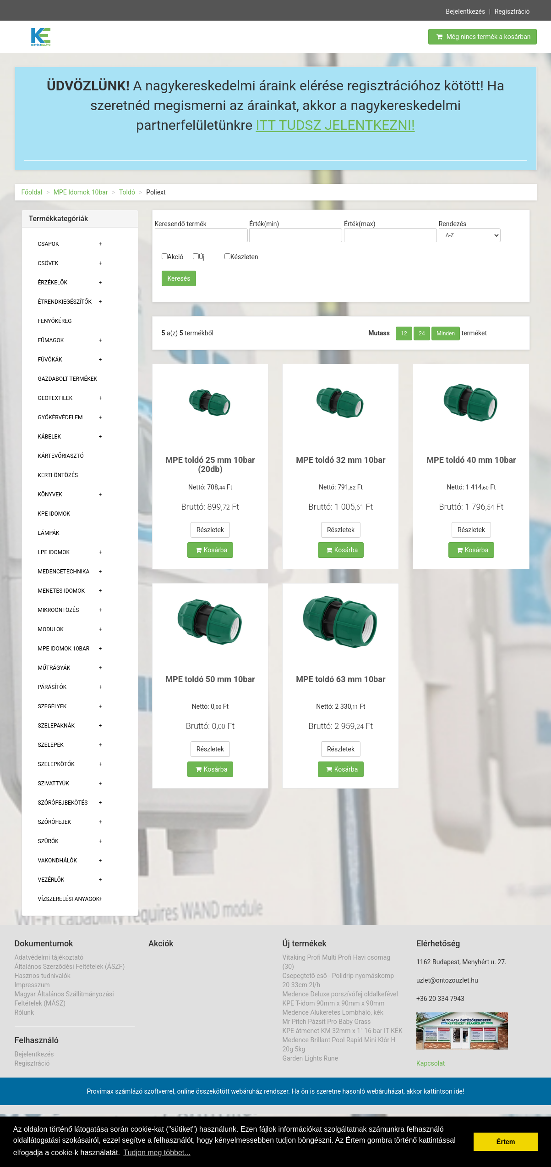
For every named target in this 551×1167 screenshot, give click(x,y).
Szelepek (51, 745)
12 (404, 333)
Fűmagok (51, 340)
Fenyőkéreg (55, 321)
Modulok (51, 629)
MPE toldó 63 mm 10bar (340, 679)
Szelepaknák (56, 725)
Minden (445, 333)
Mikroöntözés (58, 610)
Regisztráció (512, 10)
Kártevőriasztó (61, 456)
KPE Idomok (54, 514)
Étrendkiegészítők (65, 302)
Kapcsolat (430, 1063)
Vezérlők (51, 880)
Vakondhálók (57, 860)
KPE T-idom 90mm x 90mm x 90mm (334, 1003)
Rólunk (24, 1012)
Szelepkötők (56, 764)
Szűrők (48, 841)
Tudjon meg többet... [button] (156, 1152)
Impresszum (32, 985)
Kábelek (49, 436)
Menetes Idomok (61, 591)
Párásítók (52, 687)
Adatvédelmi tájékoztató (49, 957)
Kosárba (212, 550)
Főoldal (32, 192)
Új (198, 257)
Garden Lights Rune (310, 1058)
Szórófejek (54, 822)
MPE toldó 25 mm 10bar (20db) (210, 464)
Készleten (241, 257)
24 (422, 333)
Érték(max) (360, 224)
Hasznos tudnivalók (43, 975)
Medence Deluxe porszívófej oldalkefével (340, 994)
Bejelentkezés (465, 10)
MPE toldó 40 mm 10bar (471, 460)
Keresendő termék (181, 224)
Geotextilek (55, 398)
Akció (173, 257)
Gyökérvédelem (60, 417)
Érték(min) (264, 224)
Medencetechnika (64, 571)
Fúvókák (50, 359)
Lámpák (49, 533)
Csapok (48, 244)
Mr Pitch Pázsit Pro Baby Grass (327, 1021)
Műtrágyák (54, 668)
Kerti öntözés (58, 475)
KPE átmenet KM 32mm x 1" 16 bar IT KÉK (343, 1030)
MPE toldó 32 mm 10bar (340, 460)
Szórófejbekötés (63, 803)
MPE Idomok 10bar (81, 192)
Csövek (48, 263)
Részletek (210, 529)
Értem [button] (505, 1141)
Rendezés (453, 224)
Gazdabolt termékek (68, 379)
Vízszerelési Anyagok (69, 899)
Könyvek (50, 494)
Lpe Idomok (54, 552)
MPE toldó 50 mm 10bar (210, 679)
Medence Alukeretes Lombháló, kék (333, 1012)
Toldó (127, 192)
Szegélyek (52, 706)
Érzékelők (52, 282)
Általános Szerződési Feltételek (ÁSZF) (70, 966)
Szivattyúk (53, 783)
